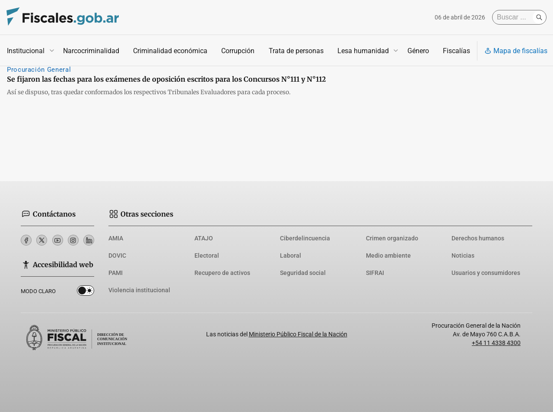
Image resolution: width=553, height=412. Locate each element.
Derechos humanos (477, 238)
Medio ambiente (388, 255)
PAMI (115, 272)
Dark (85, 292)
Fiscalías (456, 51)
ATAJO (203, 238)
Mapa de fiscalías (515, 51)
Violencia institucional (139, 290)
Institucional (25, 51)
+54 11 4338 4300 (496, 342)
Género (418, 51)
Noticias (462, 255)
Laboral (290, 255)
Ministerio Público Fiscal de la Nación (298, 334)
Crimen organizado (392, 238)
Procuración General (39, 69)
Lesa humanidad (363, 51)
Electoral (206, 255)
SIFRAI (375, 272)
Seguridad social (303, 272)
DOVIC (117, 255)
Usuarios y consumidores (485, 272)
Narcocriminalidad (91, 51)
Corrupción (237, 51)
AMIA (115, 238)
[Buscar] (514, 17)
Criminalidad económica (170, 51)
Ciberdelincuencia (305, 238)
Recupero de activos (222, 272)
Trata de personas (296, 51)
